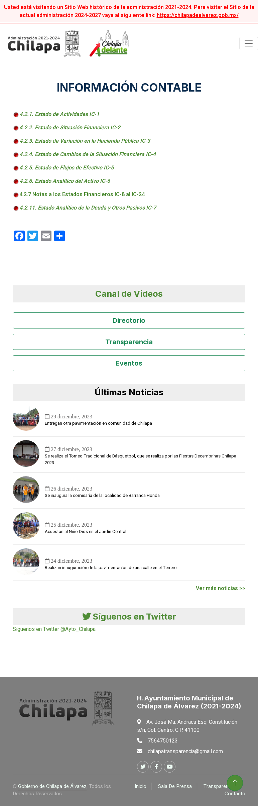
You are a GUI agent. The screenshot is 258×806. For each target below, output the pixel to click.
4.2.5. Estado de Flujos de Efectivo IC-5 (66, 168)
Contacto (235, 793)
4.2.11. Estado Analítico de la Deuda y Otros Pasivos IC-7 (87, 208)
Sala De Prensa (175, 786)
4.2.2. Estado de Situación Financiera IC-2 (69, 128)
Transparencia (129, 342)
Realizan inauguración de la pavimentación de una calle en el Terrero (111, 567)
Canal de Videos (129, 293)
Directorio (129, 320)
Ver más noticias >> (220, 588)
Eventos (129, 363)
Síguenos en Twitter (129, 616)
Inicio (140, 786)
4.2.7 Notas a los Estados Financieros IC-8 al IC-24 (82, 194)
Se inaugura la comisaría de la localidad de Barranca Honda (102, 495)
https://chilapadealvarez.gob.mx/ (198, 15)
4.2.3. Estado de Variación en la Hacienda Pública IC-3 (84, 141)
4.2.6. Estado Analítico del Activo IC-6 (64, 181)
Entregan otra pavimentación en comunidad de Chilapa (98, 423)
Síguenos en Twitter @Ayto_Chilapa (54, 629)
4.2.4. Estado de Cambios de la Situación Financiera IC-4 (87, 154)
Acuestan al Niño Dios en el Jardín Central (85, 531)
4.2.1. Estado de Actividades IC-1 (59, 114)
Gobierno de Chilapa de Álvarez (52, 786)
